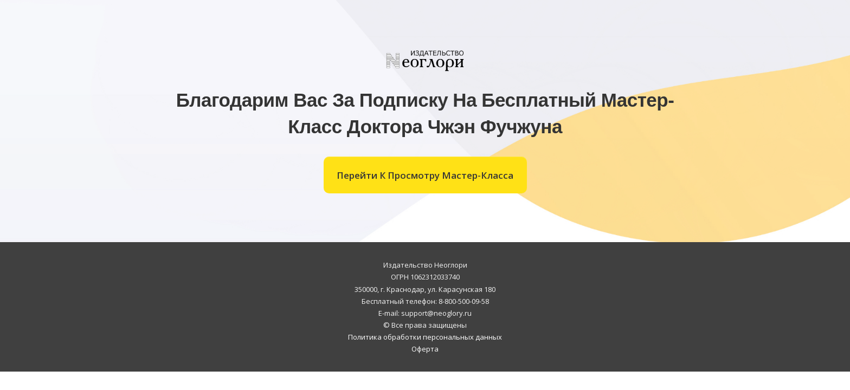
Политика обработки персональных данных (425, 337)
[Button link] (425, 175)
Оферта (425, 349)
